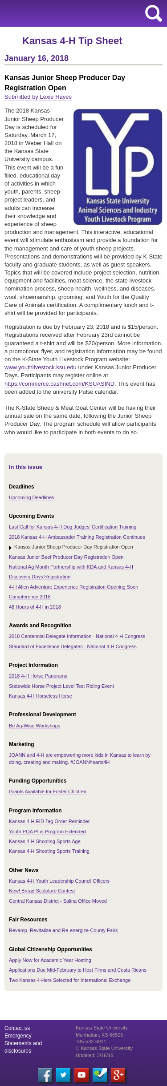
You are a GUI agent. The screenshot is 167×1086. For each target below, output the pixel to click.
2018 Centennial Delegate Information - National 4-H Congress (77, 636)
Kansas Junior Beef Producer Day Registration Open (66, 557)
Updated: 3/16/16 (94, 1055)
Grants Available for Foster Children (47, 791)
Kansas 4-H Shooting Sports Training (49, 851)
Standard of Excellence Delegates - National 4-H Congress (73, 646)
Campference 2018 (30, 596)
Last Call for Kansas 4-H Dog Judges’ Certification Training (72, 526)
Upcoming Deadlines (31, 497)
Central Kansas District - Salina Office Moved (58, 901)
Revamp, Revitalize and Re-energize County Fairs (63, 930)
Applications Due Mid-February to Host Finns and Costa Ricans (78, 970)
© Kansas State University (104, 1048)
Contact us (17, 1028)
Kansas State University (81, 13)
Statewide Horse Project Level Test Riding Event (61, 686)
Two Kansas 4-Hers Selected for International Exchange (69, 980)
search (154, 13)
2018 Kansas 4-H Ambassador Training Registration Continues (77, 537)
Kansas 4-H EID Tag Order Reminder (49, 821)
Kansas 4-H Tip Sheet (72, 40)
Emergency (18, 1036)
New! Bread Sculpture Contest (42, 890)
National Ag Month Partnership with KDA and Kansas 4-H (71, 566)
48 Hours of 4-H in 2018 (35, 607)
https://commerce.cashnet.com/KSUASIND (59, 383)
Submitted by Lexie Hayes (38, 96)
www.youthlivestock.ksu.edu (40, 367)
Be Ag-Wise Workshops (34, 725)
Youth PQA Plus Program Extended (47, 831)
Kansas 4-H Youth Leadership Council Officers (59, 881)
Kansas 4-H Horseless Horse (40, 695)
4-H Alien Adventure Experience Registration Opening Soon (73, 586)
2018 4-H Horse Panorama (38, 675)
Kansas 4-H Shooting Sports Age (45, 841)
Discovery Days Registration (39, 576)
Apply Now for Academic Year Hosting (50, 960)
